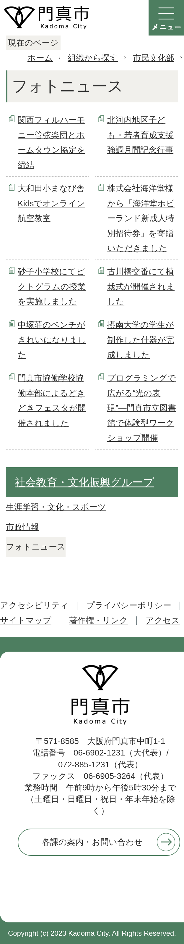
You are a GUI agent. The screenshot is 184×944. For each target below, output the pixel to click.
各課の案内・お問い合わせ (92, 842)
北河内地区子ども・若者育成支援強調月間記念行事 (140, 134)
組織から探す (93, 57)
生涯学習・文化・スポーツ (56, 507)
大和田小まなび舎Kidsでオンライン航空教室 (51, 203)
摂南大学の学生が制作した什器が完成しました (140, 339)
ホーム (40, 57)
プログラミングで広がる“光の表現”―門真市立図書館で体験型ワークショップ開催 (141, 407)
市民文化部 (153, 57)
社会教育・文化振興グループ (84, 482)
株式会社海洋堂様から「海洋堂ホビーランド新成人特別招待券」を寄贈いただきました (141, 218)
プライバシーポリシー (128, 605)
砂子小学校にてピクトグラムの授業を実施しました (52, 286)
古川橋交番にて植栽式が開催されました (141, 286)
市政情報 (22, 526)
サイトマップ (25, 620)
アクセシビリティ (34, 605)
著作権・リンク (98, 620)
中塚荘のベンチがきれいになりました (52, 339)
